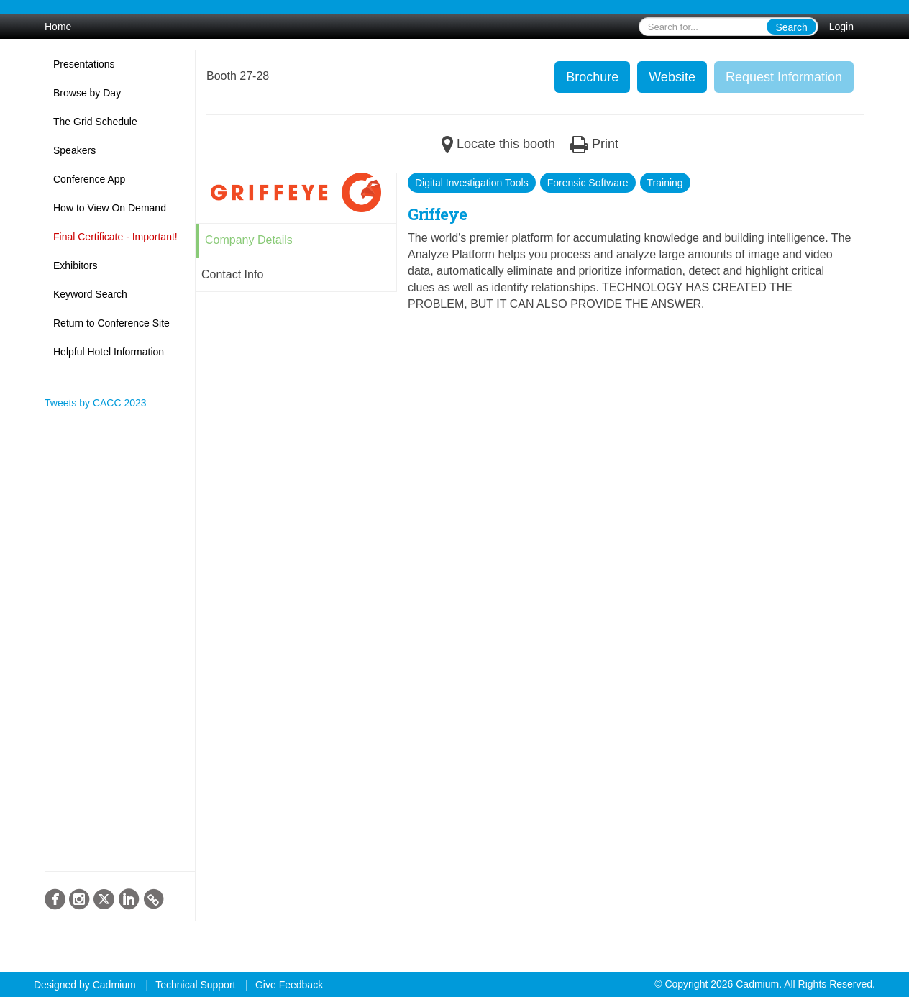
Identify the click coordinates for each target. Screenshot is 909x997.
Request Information (784, 77)
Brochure (592, 77)
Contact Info (232, 274)
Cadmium (114, 985)
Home (58, 26)
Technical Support (195, 985)
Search (791, 27)
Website (672, 77)
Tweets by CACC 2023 (96, 403)
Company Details (249, 240)
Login (841, 26)
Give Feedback (289, 985)
